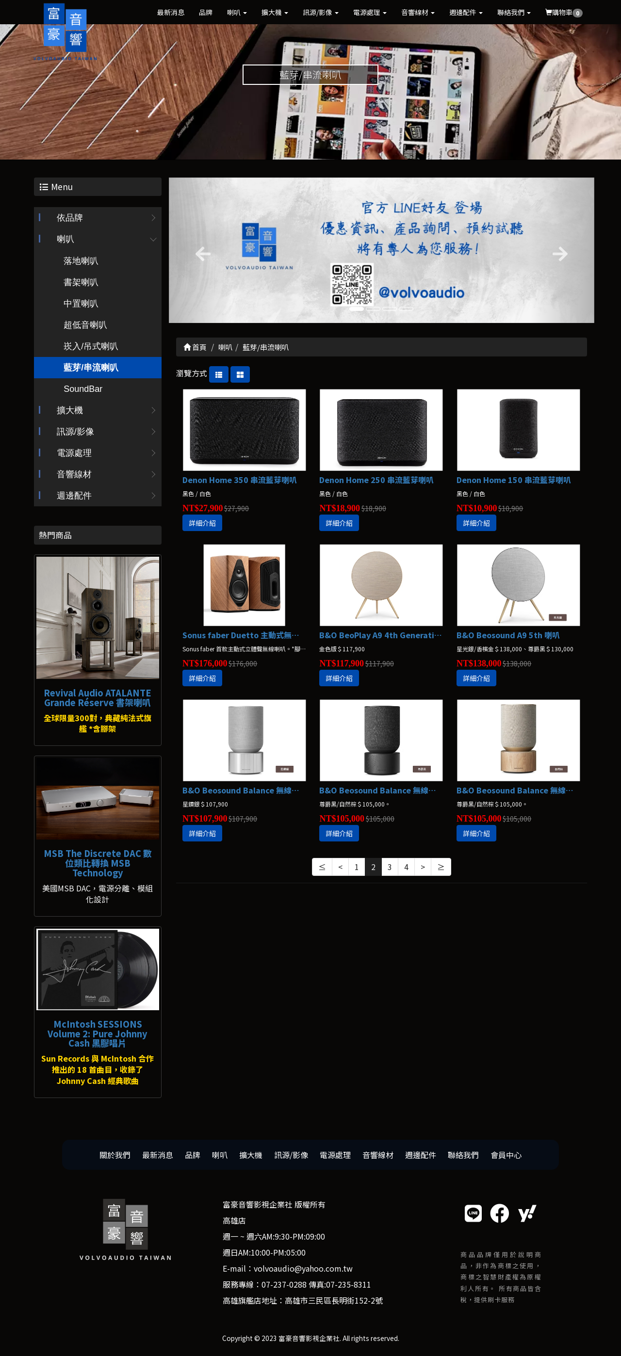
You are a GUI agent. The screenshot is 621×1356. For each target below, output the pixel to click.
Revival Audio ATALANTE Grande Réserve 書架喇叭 (97, 697)
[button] (201, 250)
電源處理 (370, 12)
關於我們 (115, 1155)
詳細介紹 (202, 523)
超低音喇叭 (85, 325)
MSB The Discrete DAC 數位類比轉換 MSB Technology (98, 863)
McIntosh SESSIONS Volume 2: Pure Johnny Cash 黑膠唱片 (97, 1033)
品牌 (205, 12)
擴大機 (274, 12)
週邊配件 (466, 12)
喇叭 (237, 12)
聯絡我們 (514, 12)
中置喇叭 (81, 304)
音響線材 (418, 12)
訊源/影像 (321, 12)
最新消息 (170, 12)
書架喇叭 (81, 283)
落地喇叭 (81, 261)
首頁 (195, 347)
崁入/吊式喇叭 (91, 347)
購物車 (564, 12)
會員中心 (506, 1155)
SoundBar (83, 389)
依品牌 (70, 218)
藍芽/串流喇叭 (91, 368)
